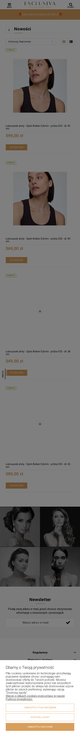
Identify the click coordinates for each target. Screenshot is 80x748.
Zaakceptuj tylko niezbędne (40, 707)
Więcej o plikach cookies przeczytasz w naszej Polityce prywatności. (35, 697)
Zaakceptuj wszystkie (40, 727)
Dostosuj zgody (40, 717)
